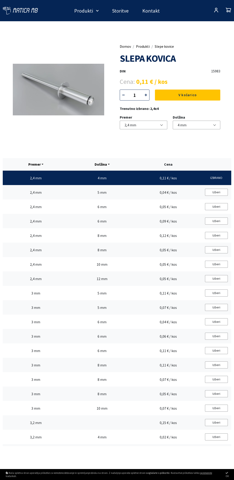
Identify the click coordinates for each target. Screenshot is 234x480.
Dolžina (179, 117)
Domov (125, 46)
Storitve (120, 11)
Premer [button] (34, 164)
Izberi (216, 192)
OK (227, 475)
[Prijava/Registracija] (216, 10)
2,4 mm (130, 125)
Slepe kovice (164, 46)
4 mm (182, 125)
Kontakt (151, 11)
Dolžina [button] (101, 164)
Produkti (83, 11)
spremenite (206, 473)
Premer (126, 117)
